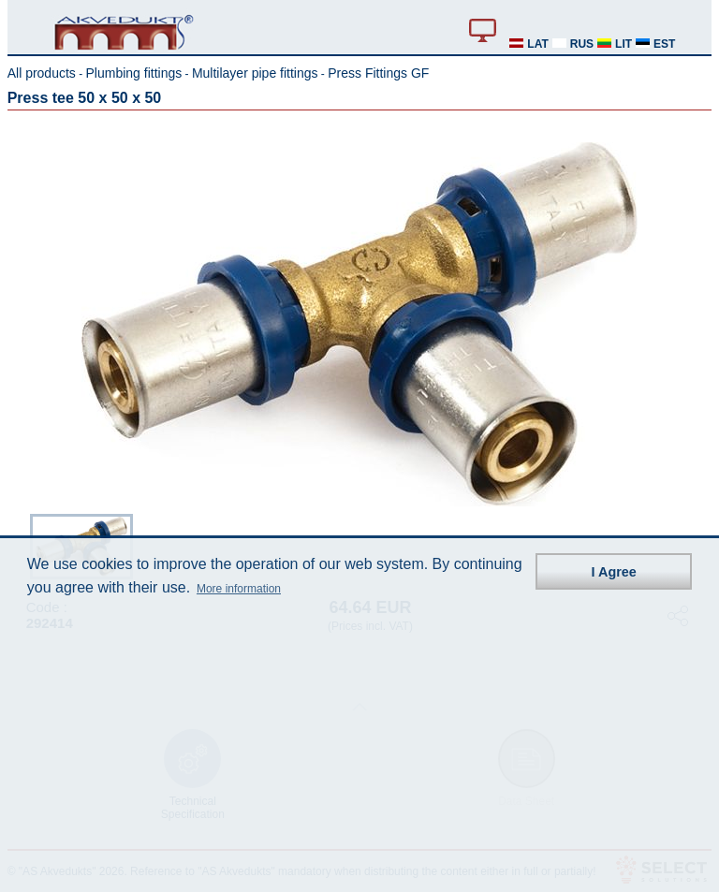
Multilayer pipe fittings (255, 73)
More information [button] (239, 588)
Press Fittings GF (378, 73)
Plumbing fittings (134, 73)
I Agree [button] (614, 571)
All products (41, 73)
